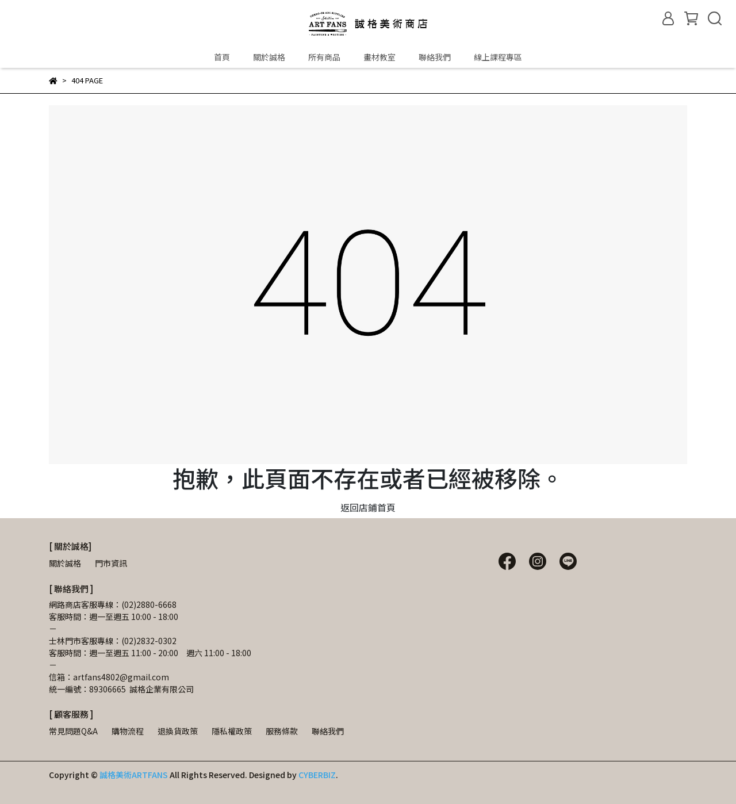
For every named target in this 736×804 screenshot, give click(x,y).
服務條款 (282, 731)
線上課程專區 (498, 57)
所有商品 (324, 57)
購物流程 (128, 731)
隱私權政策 (232, 731)
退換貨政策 (178, 731)
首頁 (222, 57)
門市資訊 (111, 563)
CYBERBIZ (317, 774)
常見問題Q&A (73, 731)
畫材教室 (379, 57)
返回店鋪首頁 (368, 507)
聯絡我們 (435, 57)
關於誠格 (269, 57)
